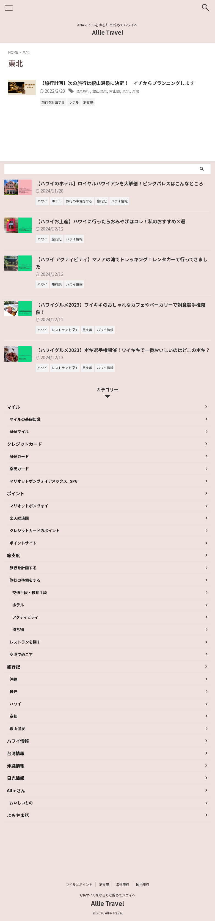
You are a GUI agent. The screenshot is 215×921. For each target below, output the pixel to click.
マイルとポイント (79, 884)
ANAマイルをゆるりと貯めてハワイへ (107, 895)
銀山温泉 (132, 98)
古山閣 (149, 98)
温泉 (174, 98)
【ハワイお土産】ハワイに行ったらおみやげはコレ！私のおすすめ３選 (115, 235)
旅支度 (104, 884)
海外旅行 (122, 884)
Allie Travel (107, 32)
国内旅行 (142, 884)
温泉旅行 (112, 98)
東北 (163, 98)
